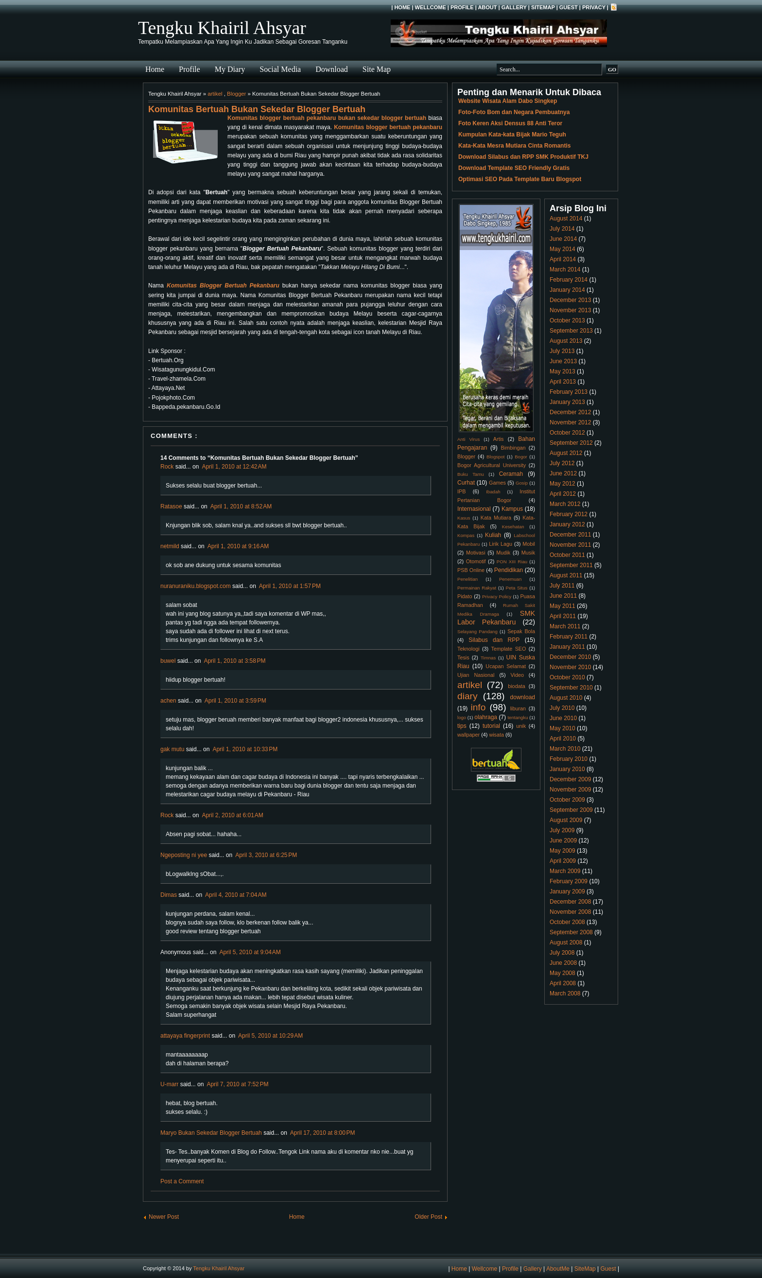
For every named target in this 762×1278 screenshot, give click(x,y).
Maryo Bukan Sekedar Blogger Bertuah (211, 1132)
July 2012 (562, 463)
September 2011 (571, 565)
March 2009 (565, 871)
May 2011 (562, 606)
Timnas (488, 657)
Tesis (463, 657)
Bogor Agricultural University (491, 465)
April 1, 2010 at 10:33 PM (244, 749)
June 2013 (563, 361)
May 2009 (562, 850)
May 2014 (562, 249)
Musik (528, 552)
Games (497, 483)
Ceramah (511, 474)
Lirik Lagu (500, 544)
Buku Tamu (470, 474)
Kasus (463, 518)
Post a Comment (182, 1181)
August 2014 (566, 218)
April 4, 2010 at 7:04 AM (235, 894)
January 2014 (567, 289)
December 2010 (570, 657)
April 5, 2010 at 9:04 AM (249, 952)
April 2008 (563, 983)
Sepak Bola (521, 631)
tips (462, 726)
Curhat (466, 482)
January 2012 (567, 524)
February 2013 (569, 391)
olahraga (485, 717)
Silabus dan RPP (494, 640)
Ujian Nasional (476, 675)
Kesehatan (513, 526)
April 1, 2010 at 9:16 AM (238, 546)
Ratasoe (171, 506)
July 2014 (562, 228)
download (522, 697)
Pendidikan (508, 570)
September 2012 (571, 442)
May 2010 (562, 728)
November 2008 (570, 911)
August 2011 (566, 575)
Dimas (168, 894)
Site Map (377, 69)
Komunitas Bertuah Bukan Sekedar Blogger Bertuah (256, 109)
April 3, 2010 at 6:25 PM (266, 855)
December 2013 (570, 300)
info (477, 707)
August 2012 (566, 453)
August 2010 (566, 697)
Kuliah (493, 535)
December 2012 (570, 412)
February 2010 (569, 759)
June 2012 (563, 473)
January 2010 (567, 769)
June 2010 (563, 718)
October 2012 (567, 432)
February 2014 (569, 279)
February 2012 (569, 514)
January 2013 (567, 402)
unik (521, 726)
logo (461, 717)
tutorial (491, 726)
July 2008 (562, 952)
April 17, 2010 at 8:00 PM (322, 1132)
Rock (166, 466)
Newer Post (164, 1216)
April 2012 (563, 493)
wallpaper (468, 735)
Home (402, 7)
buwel (167, 660)
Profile (462, 7)
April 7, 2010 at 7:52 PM (237, 1084)
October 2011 (567, 555)
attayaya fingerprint (185, 1035)
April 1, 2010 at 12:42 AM (234, 466)
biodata (516, 686)
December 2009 (570, 779)
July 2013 (562, 351)
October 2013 (567, 320)
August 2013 (566, 340)
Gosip (522, 483)
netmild (169, 546)
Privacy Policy (496, 596)
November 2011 (570, 544)
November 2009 (570, 789)
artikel (215, 94)
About (487, 7)
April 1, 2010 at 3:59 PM (235, 700)
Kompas (465, 535)
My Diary (230, 69)
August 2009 (566, 820)
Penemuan (510, 579)
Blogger (236, 94)
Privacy (594, 7)
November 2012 (570, 422)
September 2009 (571, 810)
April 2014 (563, 259)
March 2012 (565, 504)
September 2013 (571, 330)
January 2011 (567, 646)
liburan (518, 708)
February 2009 (569, 881)
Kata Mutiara (496, 518)
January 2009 (567, 891)
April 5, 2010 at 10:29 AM (270, 1035)
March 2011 (565, 626)
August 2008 (566, 942)
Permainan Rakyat (476, 587)
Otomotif (476, 561)
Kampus (512, 508)
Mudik (503, 552)
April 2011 (563, 616)
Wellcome (430, 7)
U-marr (169, 1084)
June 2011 (563, 595)
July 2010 (562, 708)
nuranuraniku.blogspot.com (195, 586)
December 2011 (570, 534)
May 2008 (562, 973)
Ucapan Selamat (505, 666)
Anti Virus (468, 439)
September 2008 (571, 932)
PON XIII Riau (512, 561)
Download (331, 69)
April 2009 (563, 861)
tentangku (517, 717)
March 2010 (565, 748)
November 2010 (570, 667)
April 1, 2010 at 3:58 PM (234, 660)
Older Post (428, 1216)
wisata (496, 735)
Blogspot (495, 456)
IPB (461, 491)
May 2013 (562, 371)
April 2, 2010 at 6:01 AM (232, 815)
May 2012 (562, 483)
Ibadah (493, 491)
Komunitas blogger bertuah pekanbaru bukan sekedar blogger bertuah (326, 118)
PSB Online (471, 570)
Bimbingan (513, 448)
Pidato (464, 596)
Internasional (474, 508)
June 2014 (563, 238)
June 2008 (563, 962)
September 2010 (571, 687)
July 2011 (562, 585)
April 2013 (563, 381)
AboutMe (558, 1268)
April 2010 (563, 738)
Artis (498, 439)
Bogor (521, 456)
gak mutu (172, 749)
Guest (568, 7)
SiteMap (543, 7)
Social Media (280, 69)
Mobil (528, 544)
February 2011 (569, 636)
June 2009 (563, 840)
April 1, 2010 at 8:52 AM (241, 506)
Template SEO (508, 649)
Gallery (514, 7)
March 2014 (565, 269)
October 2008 (567, 922)
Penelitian (467, 579)
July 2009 (562, 830)
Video (517, 675)
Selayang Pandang (477, 631)
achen (168, 700)
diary (467, 696)
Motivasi (475, 552)
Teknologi (468, 649)
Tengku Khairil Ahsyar (222, 27)
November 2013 (570, 310)
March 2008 (565, 993)
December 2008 (570, 901)
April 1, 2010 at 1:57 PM (290, 586)
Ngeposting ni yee (183, 855)
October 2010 (567, 677)
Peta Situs (517, 587)
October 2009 (567, 799)
